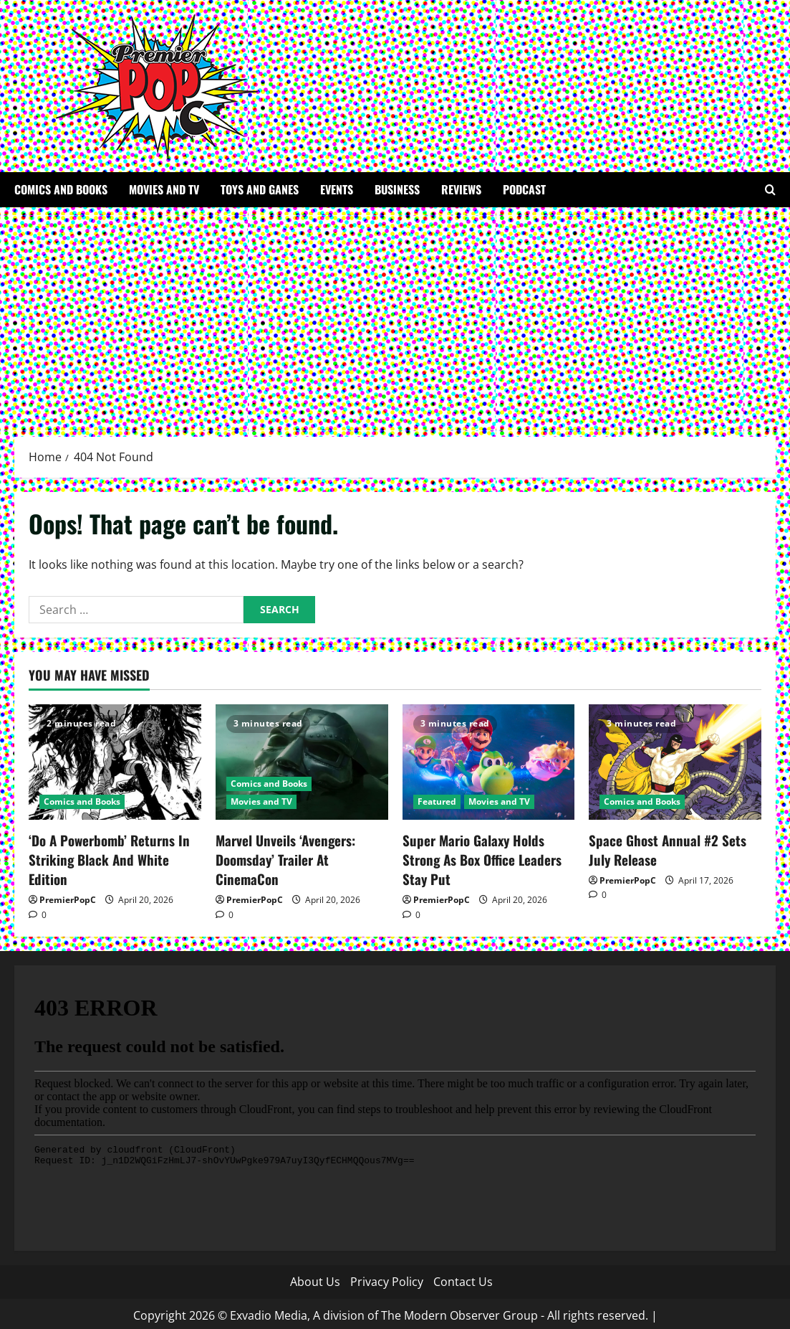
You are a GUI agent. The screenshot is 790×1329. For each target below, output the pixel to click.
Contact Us (463, 1277)
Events (336, 189)
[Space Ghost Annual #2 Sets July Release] (675, 762)
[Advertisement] (395, 314)
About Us (315, 1277)
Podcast (524, 189)
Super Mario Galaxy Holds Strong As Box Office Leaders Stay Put (478, 857)
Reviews (461, 189)
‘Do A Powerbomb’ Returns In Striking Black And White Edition (115, 848)
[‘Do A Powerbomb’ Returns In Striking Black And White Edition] (115, 762)
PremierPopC (67, 877)
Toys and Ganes (260, 189)
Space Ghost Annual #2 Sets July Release (673, 848)
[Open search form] (770, 190)
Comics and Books (60, 189)
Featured (437, 801)
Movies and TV (164, 189)
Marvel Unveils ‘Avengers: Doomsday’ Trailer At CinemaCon (301, 848)
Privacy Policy (386, 1277)
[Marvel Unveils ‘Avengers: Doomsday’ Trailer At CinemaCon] (302, 762)
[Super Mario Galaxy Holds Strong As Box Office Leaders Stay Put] (489, 762)
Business (397, 189)
